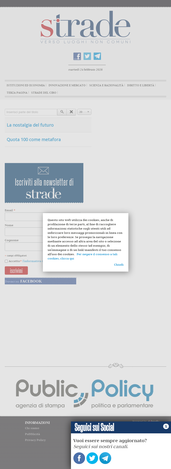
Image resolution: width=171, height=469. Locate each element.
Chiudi (119, 265)
